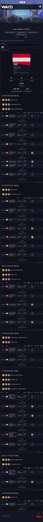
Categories (21, 32)
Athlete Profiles (10, 32)
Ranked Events (33, 32)
